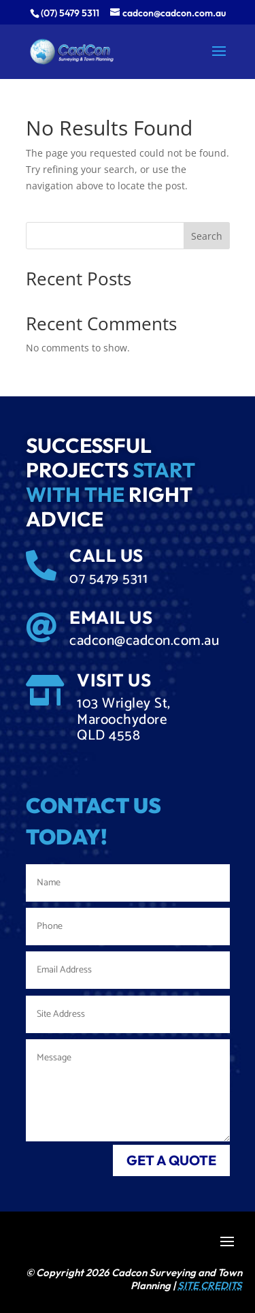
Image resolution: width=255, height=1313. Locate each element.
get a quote (171, 1160)
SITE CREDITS (209, 1285)
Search (206, 236)
